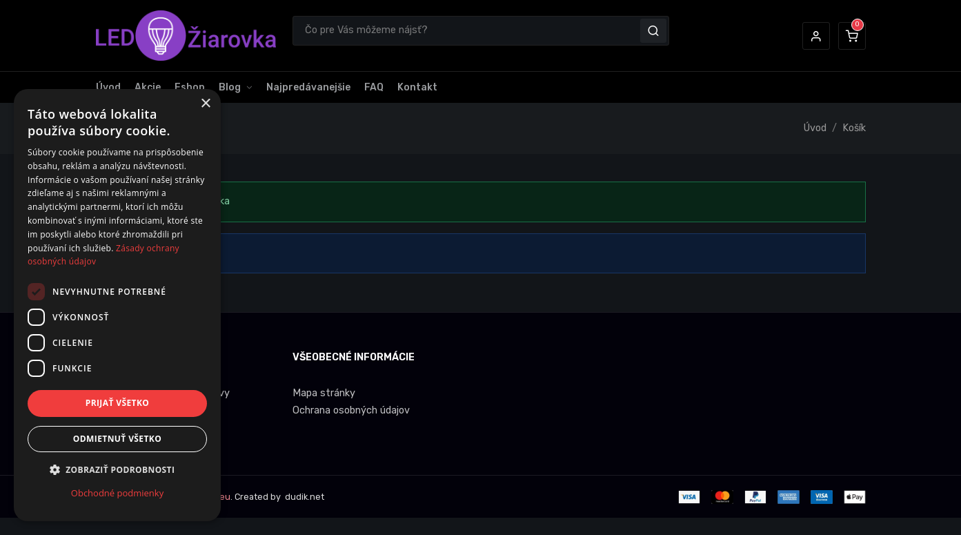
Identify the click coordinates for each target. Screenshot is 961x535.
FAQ (374, 87)
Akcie (148, 87)
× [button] (205, 104)
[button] (816, 36)
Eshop (190, 87)
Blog (230, 87)
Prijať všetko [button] (118, 403)
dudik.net (303, 497)
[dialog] (117, 305)
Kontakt (417, 87)
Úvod (108, 87)
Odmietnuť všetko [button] (117, 439)
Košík (854, 128)
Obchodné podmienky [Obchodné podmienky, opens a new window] (117, 493)
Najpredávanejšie (308, 87)
